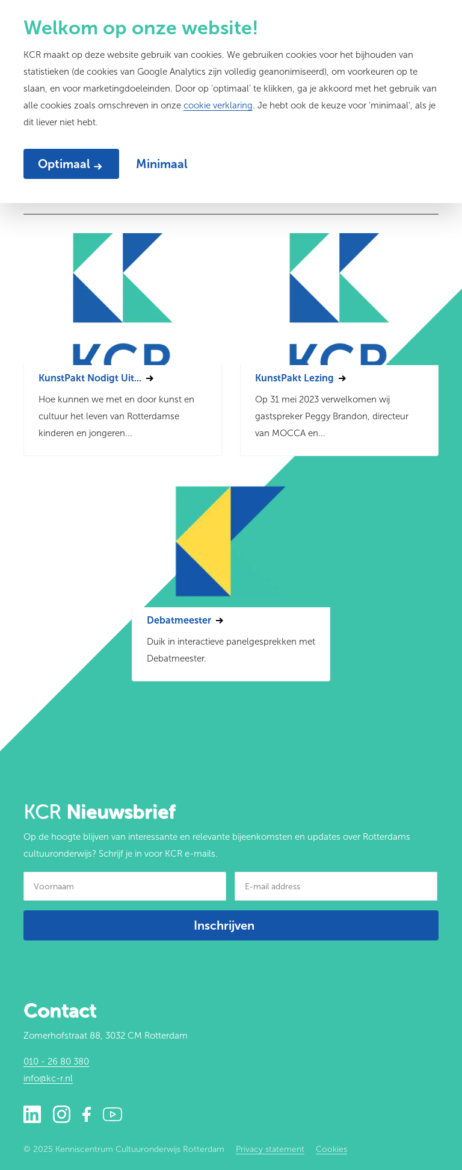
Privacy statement (270, 1149)
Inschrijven (224, 925)
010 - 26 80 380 (56, 1061)
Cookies (331, 1149)
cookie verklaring (218, 105)
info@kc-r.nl (48, 1078)
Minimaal (162, 164)
